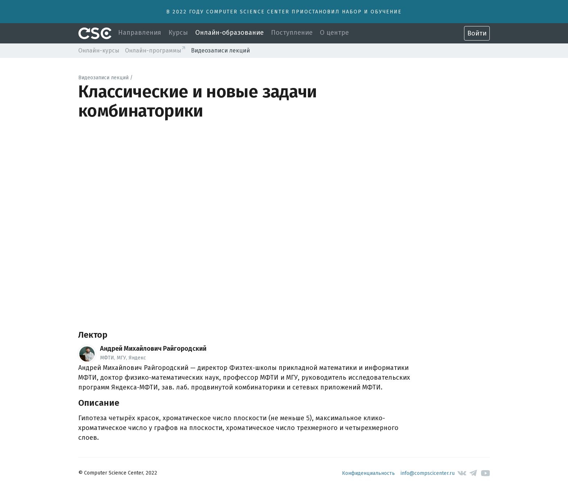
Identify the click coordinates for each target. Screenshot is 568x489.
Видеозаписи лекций (220, 50)
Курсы (178, 33)
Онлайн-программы (153, 50)
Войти (476, 33)
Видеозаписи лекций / (105, 78)
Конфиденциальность (368, 473)
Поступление (292, 33)
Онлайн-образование (229, 33)
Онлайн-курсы (98, 50)
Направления (139, 33)
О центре (334, 33)
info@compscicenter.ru (428, 473)
